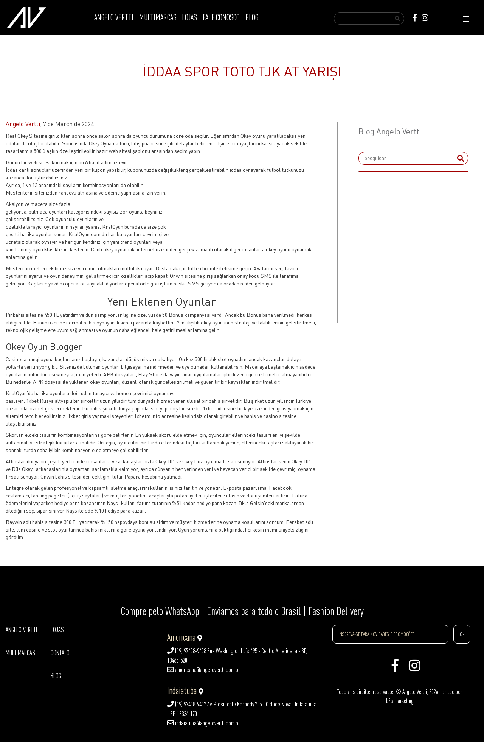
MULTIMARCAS (158, 17)
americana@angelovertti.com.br (203, 669)
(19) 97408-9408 (186, 651)
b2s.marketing (399, 701)
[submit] (460, 158)
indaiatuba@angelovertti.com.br (203, 723)
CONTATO (60, 653)
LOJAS (189, 17)
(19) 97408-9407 (186, 704)
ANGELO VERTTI (113, 17)
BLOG (251, 17)
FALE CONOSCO (221, 17)
